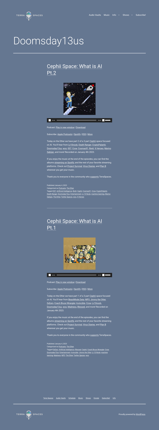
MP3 (87, 299)
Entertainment (76, 194)
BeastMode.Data (76, 299)
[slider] (76, 120)
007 (69, 148)
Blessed (81, 307)
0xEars (50, 303)
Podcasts (62, 188)
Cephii (93, 141)
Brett (91, 148)
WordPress (140, 414)
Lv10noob (73, 145)
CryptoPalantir (99, 145)
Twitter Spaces (66, 197)
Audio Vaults (95, 15)
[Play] (50, 120)
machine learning (97, 194)
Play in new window (65, 127)
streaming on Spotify (64, 162)
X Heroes (99, 148)
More (90, 134)
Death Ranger (85, 145)
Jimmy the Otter (98, 299)
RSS (84, 134)
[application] (79, 120)
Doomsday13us (54, 148)
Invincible (80, 303)
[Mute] (103, 120)
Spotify (77, 134)
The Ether (70, 188)
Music (107, 15)
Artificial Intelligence (64, 191)
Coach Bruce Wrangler (64, 303)
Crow (74, 148)
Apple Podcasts (64, 134)
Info (114, 15)
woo (65, 148)
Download (80, 127)
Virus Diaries (89, 166)
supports (94, 176)
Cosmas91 (83, 148)
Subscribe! (141, 15)
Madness (72, 307)
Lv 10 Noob (86, 194)
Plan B (103, 166)
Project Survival (74, 166)
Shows (126, 15)
